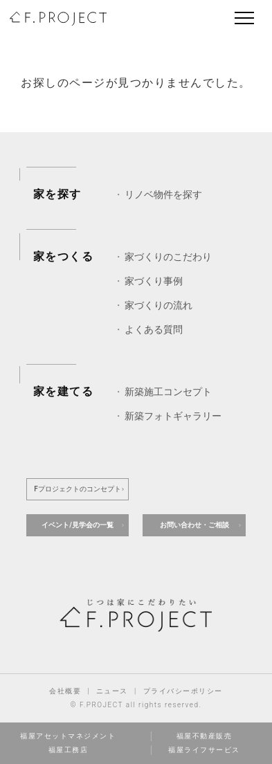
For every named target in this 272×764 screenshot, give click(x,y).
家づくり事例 (154, 280)
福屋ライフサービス (204, 750)
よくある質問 (154, 329)
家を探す (57, 194)
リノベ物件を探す (163, 194)
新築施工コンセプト (168, 391)
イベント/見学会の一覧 (78, 525)
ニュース (112, 691)
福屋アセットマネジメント (68, 736)
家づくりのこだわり (168, 256)
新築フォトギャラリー (173, 415)
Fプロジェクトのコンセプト (77, 489)
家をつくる (63, 256)
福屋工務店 (68, 750)
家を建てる (63, 391)
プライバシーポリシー (183, 691)
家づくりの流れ (158, 305)
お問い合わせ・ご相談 (194, 525)
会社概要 (65, 691)
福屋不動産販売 (204, 736)
